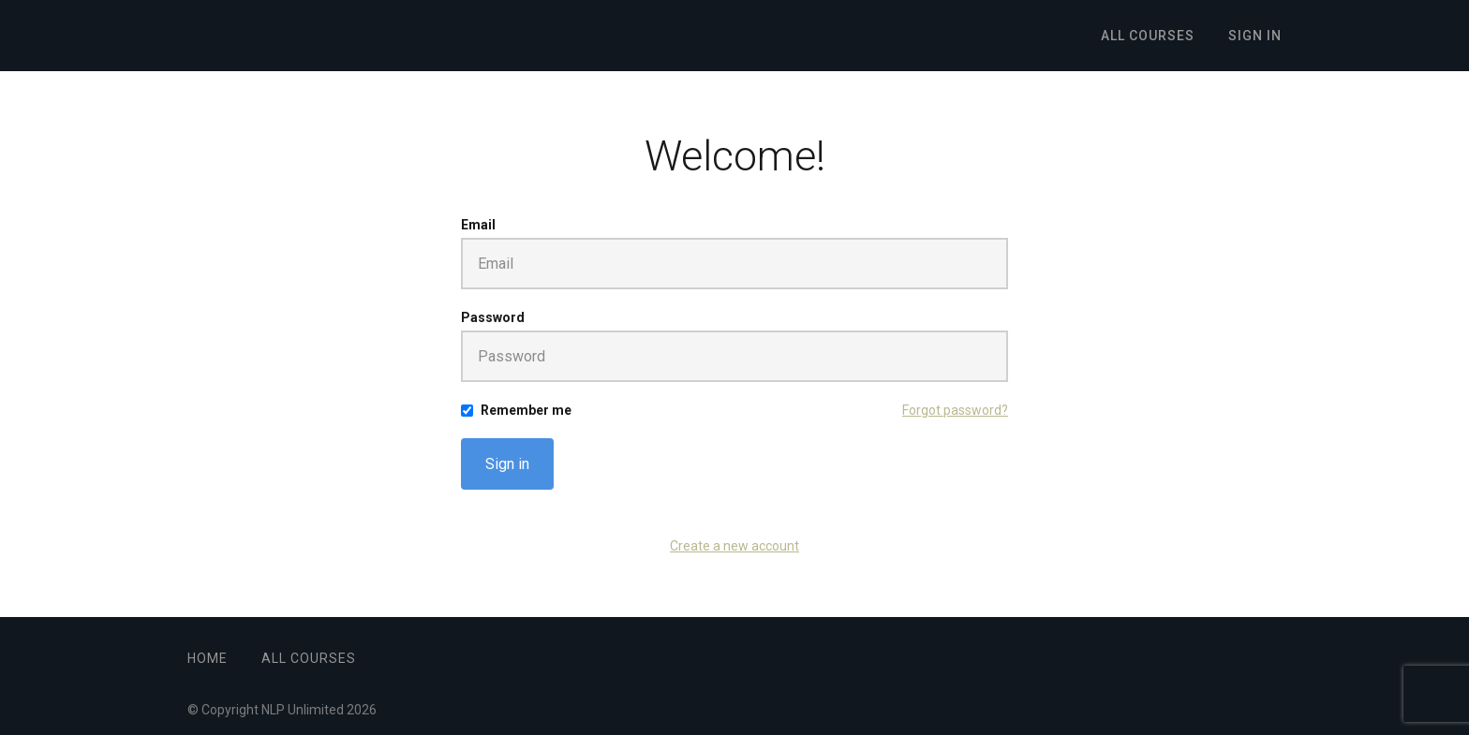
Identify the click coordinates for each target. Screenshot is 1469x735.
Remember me (526, 410)
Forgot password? (955, 410)
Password (493, 317)
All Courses (1147, 35)
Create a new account (734, 545)
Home (207, 658)
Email (478, 224)
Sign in (507, 464)
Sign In (1255, 35)
